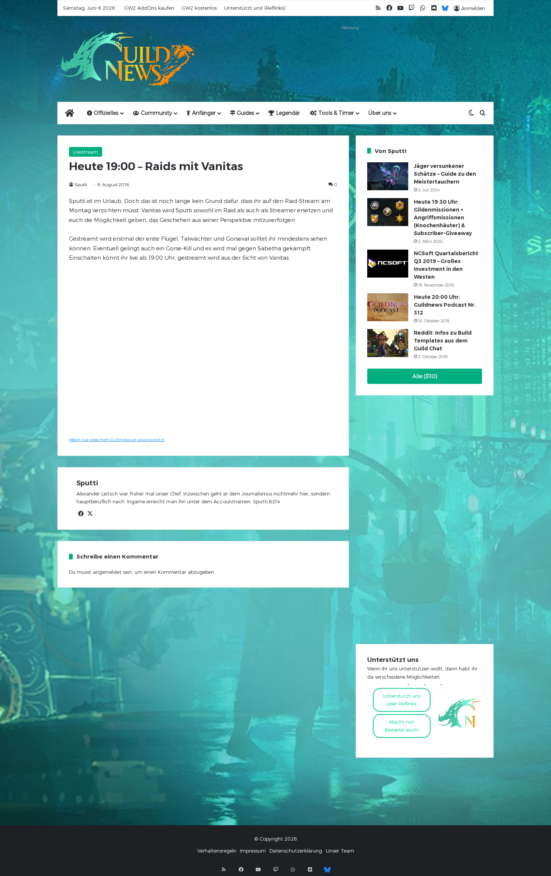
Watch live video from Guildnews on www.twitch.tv (116, 439)
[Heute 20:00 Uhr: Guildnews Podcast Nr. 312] (387, 307)
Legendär (284, 113)
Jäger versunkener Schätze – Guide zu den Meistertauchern (445, 174)
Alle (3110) (424, 376)
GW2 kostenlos (199, 8)
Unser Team (340, 851)
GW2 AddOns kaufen (149, 8)
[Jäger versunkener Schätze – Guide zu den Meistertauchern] (387, 176)
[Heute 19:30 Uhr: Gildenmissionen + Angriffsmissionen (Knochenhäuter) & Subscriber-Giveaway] (387, 212)
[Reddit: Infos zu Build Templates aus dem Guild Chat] (387, 343)
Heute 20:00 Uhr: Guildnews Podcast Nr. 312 (445, 305)
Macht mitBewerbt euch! (402, 726)
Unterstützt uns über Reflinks (402, 700)
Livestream (85, 152)
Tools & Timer (332, 113)
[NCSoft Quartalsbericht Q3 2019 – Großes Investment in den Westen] (387, 264)
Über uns (379, 113)
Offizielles (102, 113)
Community (152, 113)
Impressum (253, 851)
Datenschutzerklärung (296, 851)
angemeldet (107, 572)
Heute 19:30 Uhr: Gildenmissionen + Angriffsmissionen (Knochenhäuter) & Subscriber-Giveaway (443, 217)
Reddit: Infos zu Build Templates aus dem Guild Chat (443, 340)
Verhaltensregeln (216, 851)
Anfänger (200, 113)
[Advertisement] (350, 49)
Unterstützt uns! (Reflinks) (254, 8)
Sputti (81, 184)
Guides (242, 113)
